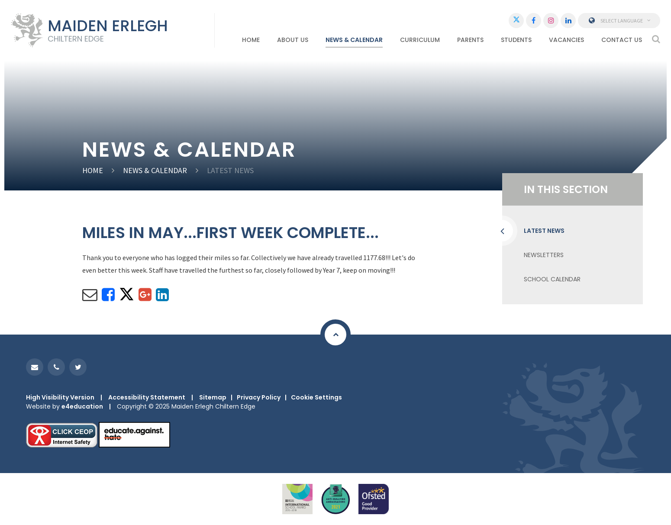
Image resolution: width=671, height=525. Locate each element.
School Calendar (552, 279)
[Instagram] (550, 20)
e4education (82, 406)
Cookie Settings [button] (316, 397)
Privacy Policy (259, 397)
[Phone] (56, 367)
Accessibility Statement (146, 397)
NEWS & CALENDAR (155, 170)
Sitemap (212, 397)
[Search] (656, 38)
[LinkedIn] (568, 20)
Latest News (230, 170)
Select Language (619, 20)
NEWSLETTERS (544, 255)
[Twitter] (516, 20)
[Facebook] (533, 20)
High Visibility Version (60, 397)
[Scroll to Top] (335, 334)
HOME (92, 170)
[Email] (34, 367)
